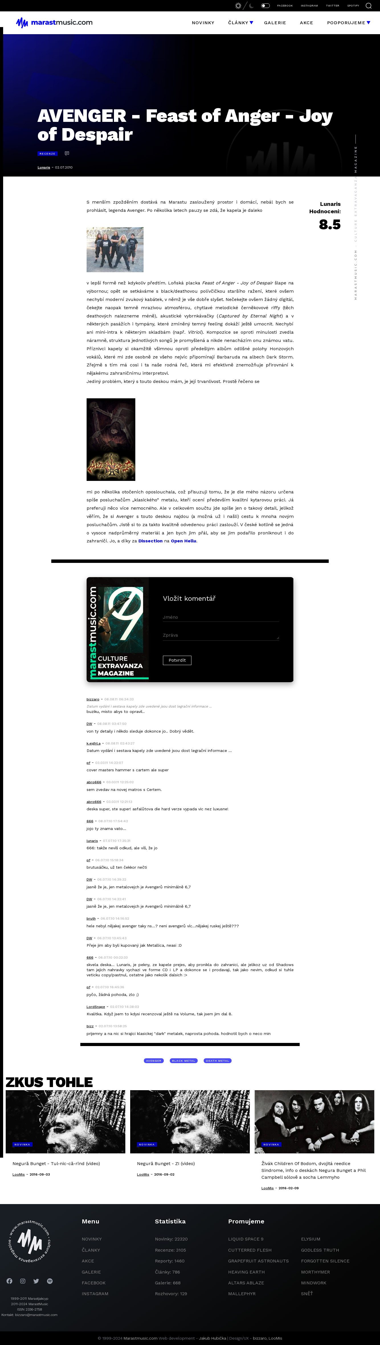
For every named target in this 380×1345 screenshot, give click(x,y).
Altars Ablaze (246, 1282)
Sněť (307, 1293)
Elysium (310, 1239)
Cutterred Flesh (250, 1250)
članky (91, 1250)
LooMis (275, 1338)
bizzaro (260, 1338)
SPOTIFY (353, 5)
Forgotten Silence (325, 1261)
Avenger (154, 1060)
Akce (306, 22)
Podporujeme (346, 22)
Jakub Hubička (212, 1338)
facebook (94, 1282)
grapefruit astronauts (258, 1261)
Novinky (203, 22)
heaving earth (246, 1272)
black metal (183, 1060)
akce (88, 1261)
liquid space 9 (245, 1239)
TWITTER (332, 5)
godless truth (320, 1250)
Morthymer (315, 1272)
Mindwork (313, 1282)
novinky (92, 1239)
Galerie (275, 22)
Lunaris (44, 167)
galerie (91, 1272)
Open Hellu (183, 541)
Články (238, 22)
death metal (217, 1060)
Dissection (150, 541)
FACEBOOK (285, 5)
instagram (95, 1293)
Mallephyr (242, 1293)
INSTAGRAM (309, 5)
